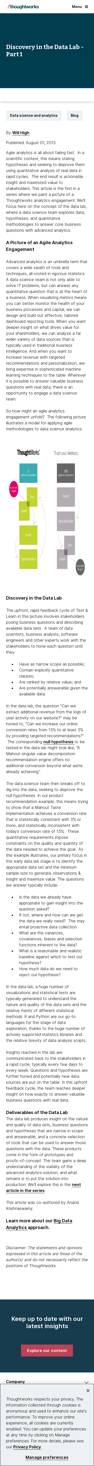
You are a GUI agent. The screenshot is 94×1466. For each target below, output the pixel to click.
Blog (74, 115)
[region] (47, 1425)
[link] (47, 1350)
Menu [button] (80, 6)
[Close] (87, 1390)
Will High (20, 132)
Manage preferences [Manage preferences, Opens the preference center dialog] (47, 1457)
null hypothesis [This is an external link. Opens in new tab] (58, 741)
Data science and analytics (34, 115)
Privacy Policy (27, 1446)
